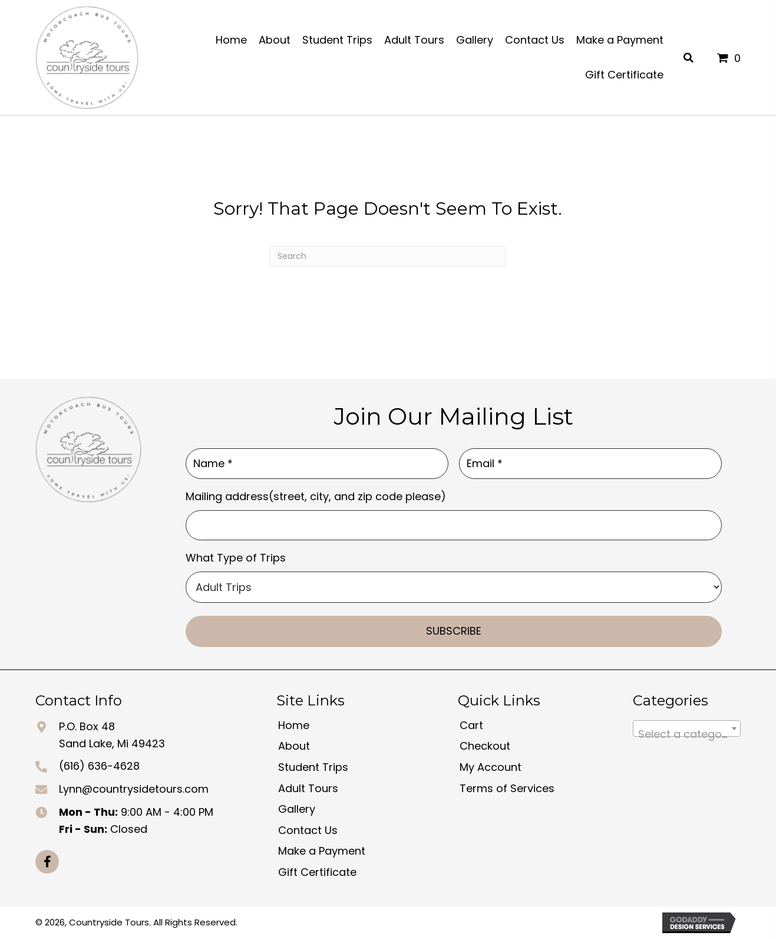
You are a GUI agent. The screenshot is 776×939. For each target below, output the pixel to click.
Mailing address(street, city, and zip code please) (316, 496)
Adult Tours (308, 788)
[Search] (388, 256)
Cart (471, 725)
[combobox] (687, 728)
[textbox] (686, 734)
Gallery (296, 809)
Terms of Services (507, 788)
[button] (47, 862)
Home (293, 725)
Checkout (485, 745)
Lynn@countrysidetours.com (134, 789)
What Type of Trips (236, 557)
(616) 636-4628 (99, 766)
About (294, 745)
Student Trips (313, 767)
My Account (490, 767)
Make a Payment (321, 850)
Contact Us (308, 830)
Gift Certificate (317, 872)
